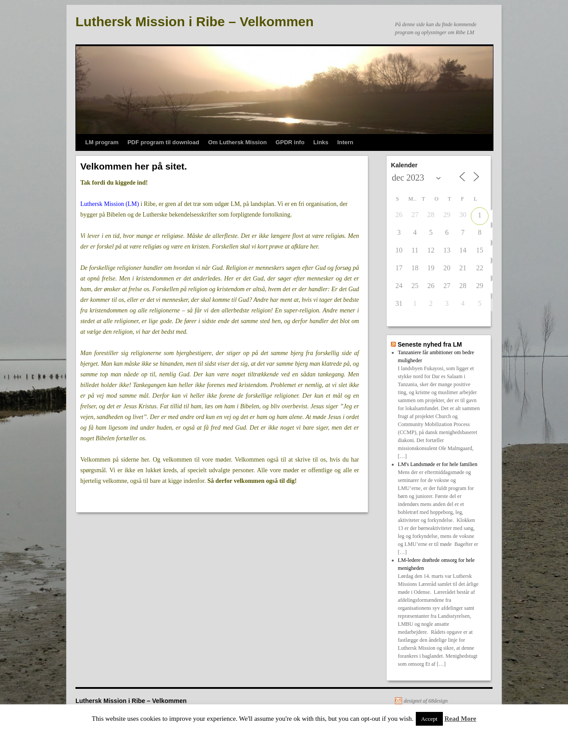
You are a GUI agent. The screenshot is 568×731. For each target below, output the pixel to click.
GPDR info (290, 142)
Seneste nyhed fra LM (430, 344)
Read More (460, 718)
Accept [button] (429, 718)
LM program (101, 142)
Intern (345, 142)
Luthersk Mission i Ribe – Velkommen (194, 21)
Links (320, 142)
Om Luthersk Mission (237, 142)
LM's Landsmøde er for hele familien (437, 464)
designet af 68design (426, 701)
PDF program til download (163, 142)
